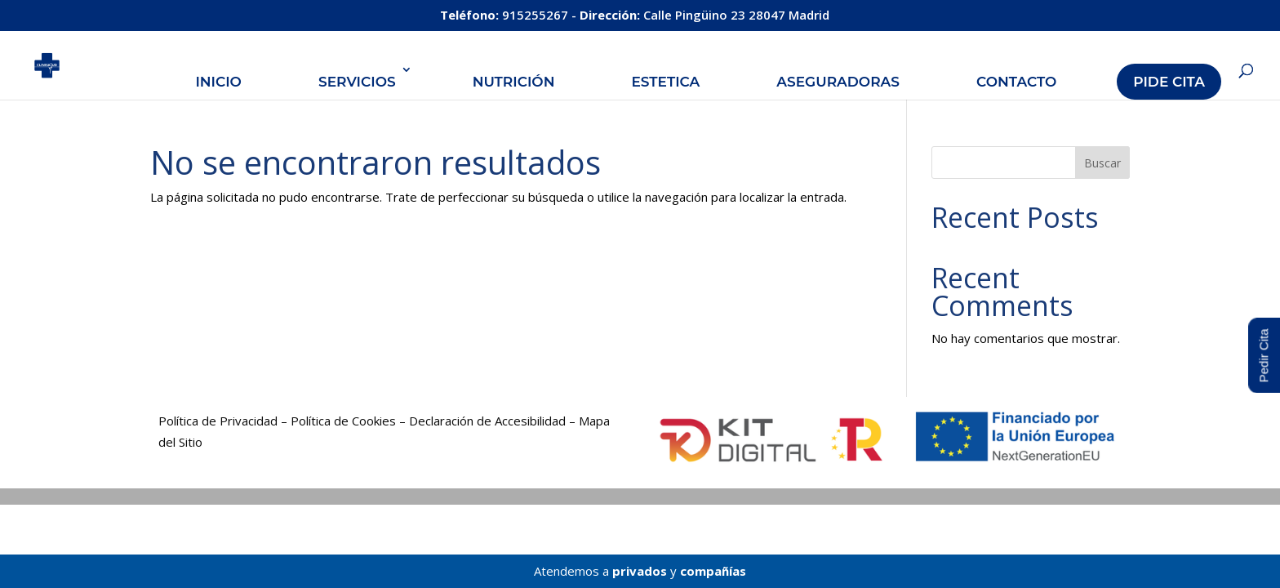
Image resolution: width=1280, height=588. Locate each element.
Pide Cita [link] (1169, 82)
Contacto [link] (1016, 82)
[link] (62, 64)
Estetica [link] (665, 82)
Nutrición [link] (514, 82)
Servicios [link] (357, 82)
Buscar (1102, 163)
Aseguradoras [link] (838, 82)
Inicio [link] (218, 82)
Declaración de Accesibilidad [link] (487, 420)
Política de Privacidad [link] (218, 420)
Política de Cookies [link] (343, 420)
